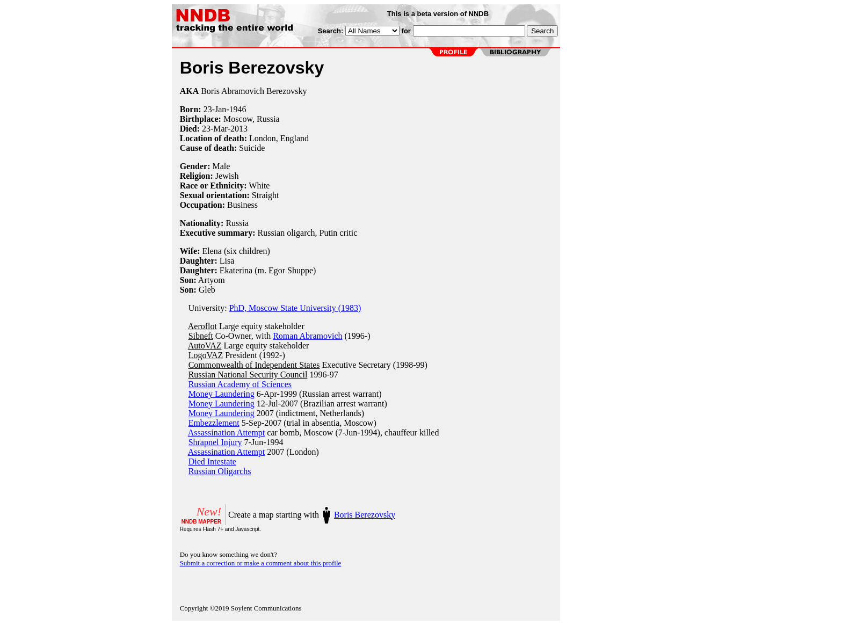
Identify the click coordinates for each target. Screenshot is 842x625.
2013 (239, 128)
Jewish (227, 175)
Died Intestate (212, 461)
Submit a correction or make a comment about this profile (261, 563)
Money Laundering (221, 393)
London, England (279, 138)
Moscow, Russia (251, 118)
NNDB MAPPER (201, 522)
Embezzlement (213, 422)
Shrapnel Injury (215, 442)
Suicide (252, 147)
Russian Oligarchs (219, 471)
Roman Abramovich (307, 335)
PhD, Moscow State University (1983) (295, 307)
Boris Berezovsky (364, 514)
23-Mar (215, 128)
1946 (237, 109)
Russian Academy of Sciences (240, 384)
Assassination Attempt (226, 432)
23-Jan (215, 109)
